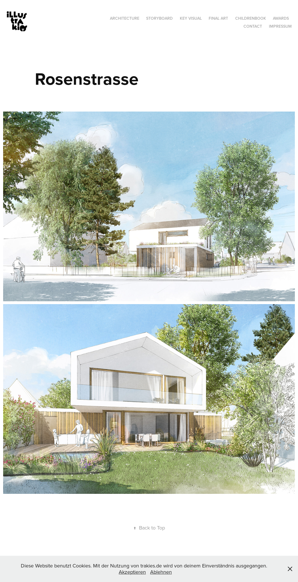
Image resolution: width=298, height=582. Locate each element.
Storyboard (159, 18)
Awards (281, 18)
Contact (252, 26)
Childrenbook (250, 18)
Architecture (124, 18)
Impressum (280, 26)
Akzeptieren (132, 571)
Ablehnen (161, 571)
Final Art (218, 18)
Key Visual (191, 18)
